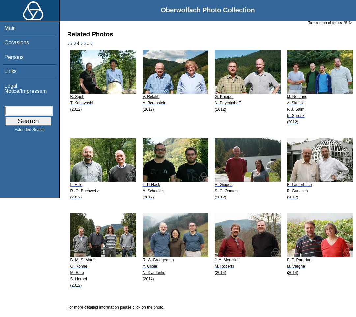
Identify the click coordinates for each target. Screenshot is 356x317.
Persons (14, 57)
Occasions (16, 42)
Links (10, 71)
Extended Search (29, 131)
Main (10, 28)
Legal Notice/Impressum (25, 88)
